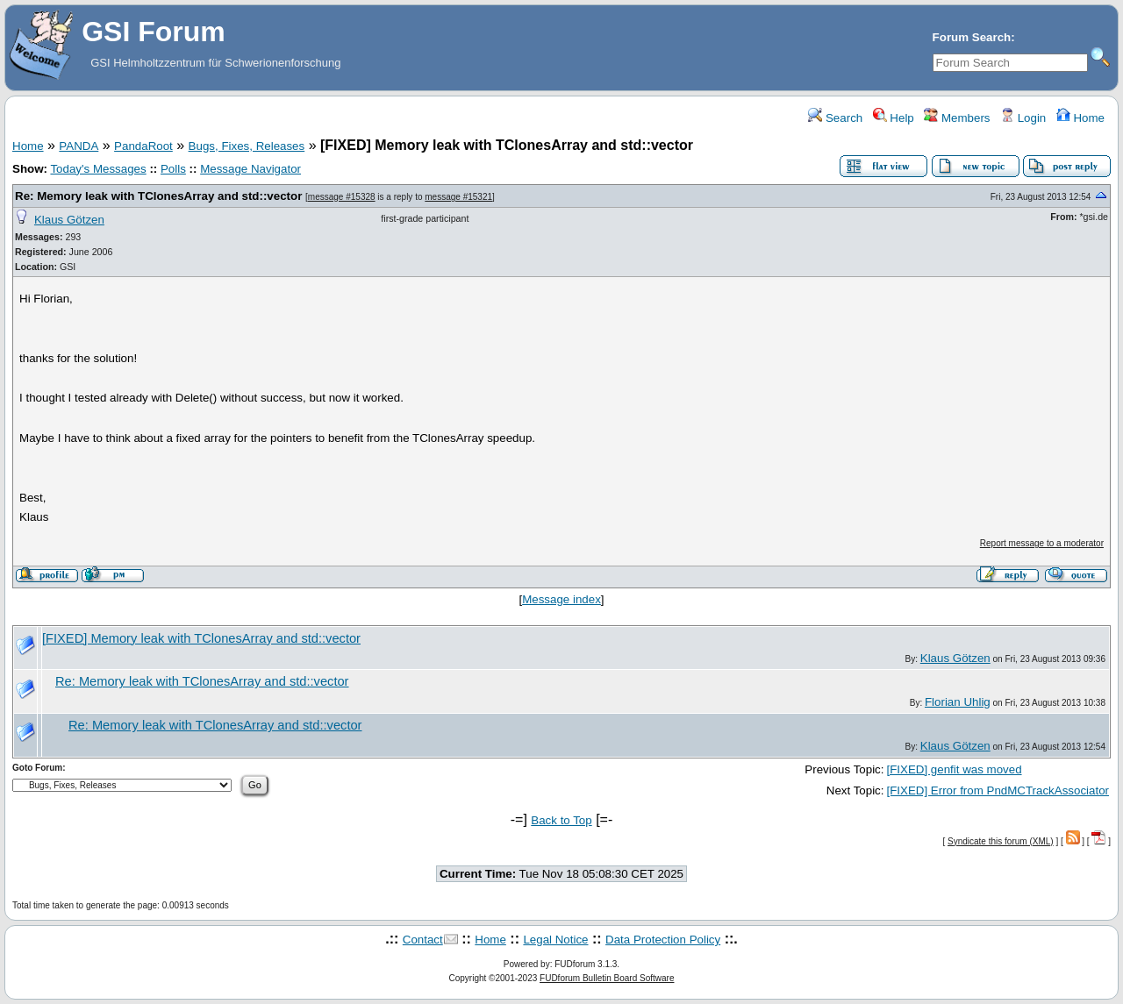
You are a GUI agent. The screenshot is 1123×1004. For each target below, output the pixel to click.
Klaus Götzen (69, 219)
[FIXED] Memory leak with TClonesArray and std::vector (201, 638)
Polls (173, 168)
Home (1080, 118)
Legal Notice (555, 939)
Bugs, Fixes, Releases (247, 146)
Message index (561, 599)
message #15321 (458, 197)
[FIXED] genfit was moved (953, 769)
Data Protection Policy (662, 939)
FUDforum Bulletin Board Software (607, 978)
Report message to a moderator (1042, 543)
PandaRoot (143, 146)
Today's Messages (98, 168)
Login (1023, 118)
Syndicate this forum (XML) (1001, 841)
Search (835, 118)
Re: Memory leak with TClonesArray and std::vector (158, 196)
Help (893, 118)
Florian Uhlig (958, 701)
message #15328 (342, 197)
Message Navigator (250, 168)
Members (957, 118)
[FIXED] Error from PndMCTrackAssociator (997, 790)
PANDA (78, 146)
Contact (423, 939)
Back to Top (561, 820)
